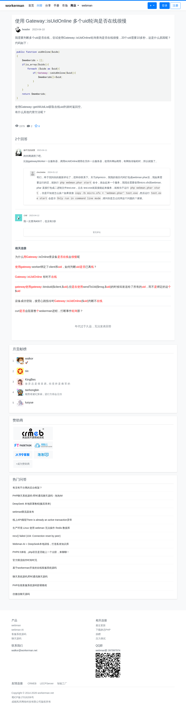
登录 (164, 5)
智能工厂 (62, 683)
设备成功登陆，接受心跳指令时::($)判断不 (59, 300)
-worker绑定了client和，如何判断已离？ (56, 266)
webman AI (18, 629)
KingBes (30, 379)
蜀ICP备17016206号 (23, 697)
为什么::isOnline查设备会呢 (47, 256)
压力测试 (101, 638)
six (27, 370)
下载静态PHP (103, 629)
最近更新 (101, 625)
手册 (56, 5)
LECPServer (47, 683)
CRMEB (32, 683)
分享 (48, 5)
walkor (29, 358)
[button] (74, 5)
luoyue (29, 402)
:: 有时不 (36, 276)
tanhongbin (32, 390)
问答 (39, 5)
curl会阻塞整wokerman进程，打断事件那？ (49, 310)
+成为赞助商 (23, 463)
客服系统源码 (19, 634)
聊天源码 (16, 638)
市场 (65, 5)
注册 (175, 5)
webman (87, 5)
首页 (31, 5)
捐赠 (98, 634)
